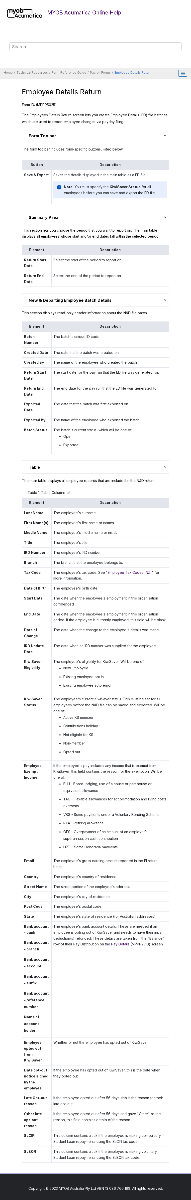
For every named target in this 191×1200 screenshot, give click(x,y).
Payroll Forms (100, 72)
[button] (166, 135)
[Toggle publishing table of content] (182, 73)
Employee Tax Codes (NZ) (130, 572)
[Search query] (95, 46)
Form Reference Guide (69, 72)
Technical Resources (32, 72)
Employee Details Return (132, 72)
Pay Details (120, 944)
